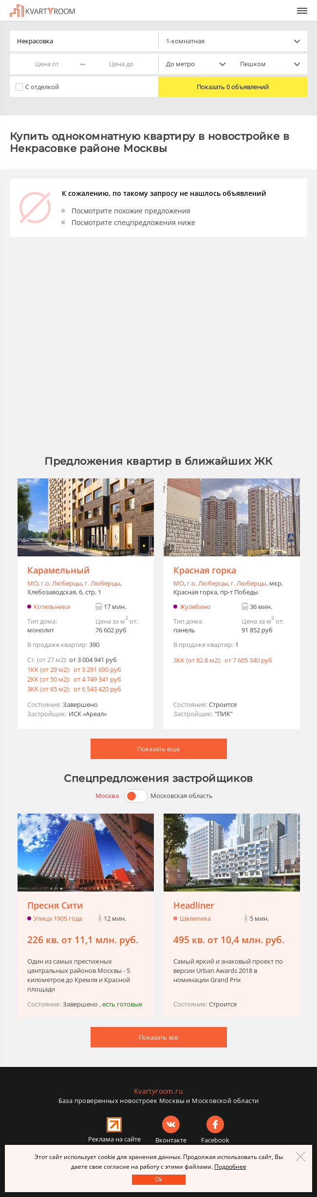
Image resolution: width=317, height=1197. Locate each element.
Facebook (215, 1140)
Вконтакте (170, 1140)
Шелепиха (195, 918)
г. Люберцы (102, 583)
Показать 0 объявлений (233, 86)
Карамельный (58, 570)
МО (32, 583)
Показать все (158, 1037)
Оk (158, 1179)
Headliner (193, 905)
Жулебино (195, 606)
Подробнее (230, 1166)
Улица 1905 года (58, 918)
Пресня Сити (55, 905)
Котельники (52, 606)
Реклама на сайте (114, 1139)
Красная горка (204, 570)
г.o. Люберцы (61, 583)
